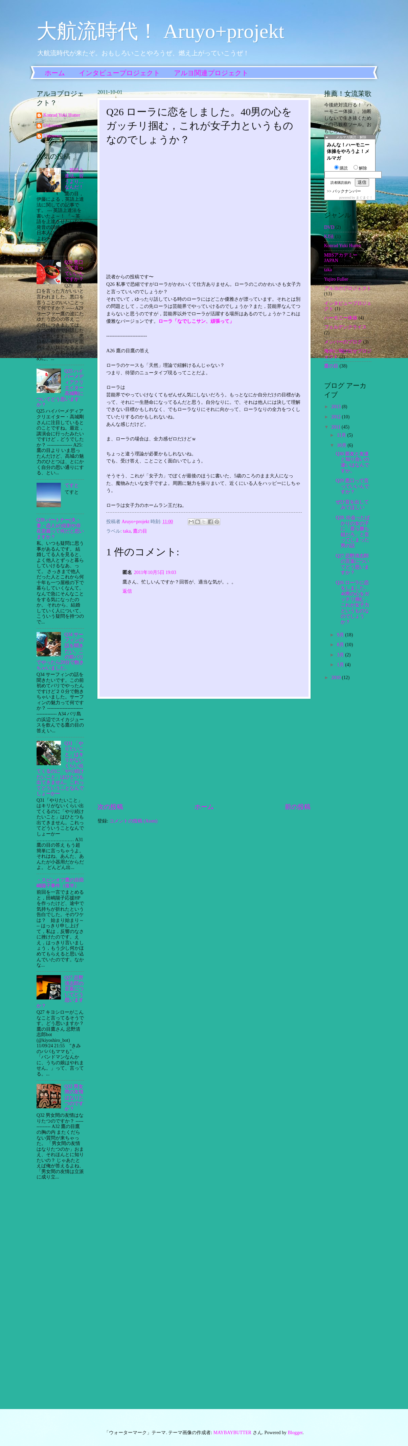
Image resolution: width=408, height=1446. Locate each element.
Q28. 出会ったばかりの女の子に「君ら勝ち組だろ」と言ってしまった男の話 (353, 531)
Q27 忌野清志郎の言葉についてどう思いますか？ (352, 564)
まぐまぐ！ (364, 197)
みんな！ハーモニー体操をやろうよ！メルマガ (348, 151)
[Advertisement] (204, 750)
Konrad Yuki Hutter (61, 115)
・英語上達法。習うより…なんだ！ (74, 179)
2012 (336, 416)
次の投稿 (110, 806)
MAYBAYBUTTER (232, 1432)
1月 (341, 664)
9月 (341, 634)
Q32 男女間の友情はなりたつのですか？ (74, 1097)
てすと (72, 485)
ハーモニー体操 (340, 317)
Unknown (52, 125)
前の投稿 (298, 806)
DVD (329, 227)
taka (127, 531)
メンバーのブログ (343, 341)
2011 (336, 427)
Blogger (295, 1432)
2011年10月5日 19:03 (155, 572)
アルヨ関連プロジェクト (211, 73)
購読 (341, 168)
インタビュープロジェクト (119, 73)
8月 (341, 644)
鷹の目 (140, 531)
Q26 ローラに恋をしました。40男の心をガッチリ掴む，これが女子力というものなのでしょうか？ (352, 602)
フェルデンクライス (345, 327)
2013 (336, 406)
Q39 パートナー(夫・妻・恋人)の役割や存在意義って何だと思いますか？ (60, 528)
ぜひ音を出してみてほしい (352, 504)
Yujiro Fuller (336, 279)
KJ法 (329, 236)
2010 (336, 677)
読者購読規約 (341, 182)
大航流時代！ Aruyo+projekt (160, 31)
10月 (342, 445)
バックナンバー (347, 191)
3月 (341, 654)
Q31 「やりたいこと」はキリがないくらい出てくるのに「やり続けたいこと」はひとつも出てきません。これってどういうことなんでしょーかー (60, 768)
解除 (360, 168)
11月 (342, 435)
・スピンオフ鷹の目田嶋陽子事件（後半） (60, 882)
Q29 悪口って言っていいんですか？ (74, 271)
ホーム (55, 73)
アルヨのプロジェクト (347, 288)
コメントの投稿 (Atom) (133, 821)
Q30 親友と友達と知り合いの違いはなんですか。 (352, 462)
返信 (127, 591)
